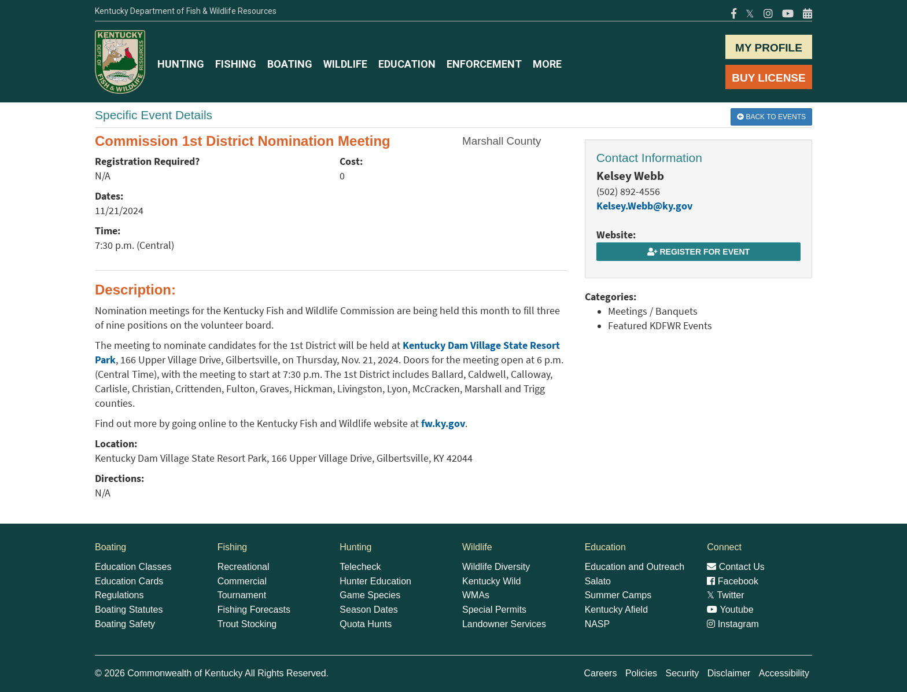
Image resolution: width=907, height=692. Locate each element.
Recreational (243, 567)
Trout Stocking (247, 624)
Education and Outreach (635, 567)
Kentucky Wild (491, 581)
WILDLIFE (345, 64)
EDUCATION (407, 64)
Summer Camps (618, 595)
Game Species (370, 595)
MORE (547, 64)
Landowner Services (504, 624)
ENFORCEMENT (484, 64)
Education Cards (129, 581)
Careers (600, 673)
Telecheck (360, 567)
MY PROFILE (768, 48)
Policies (641, 673)
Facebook (732, 581)
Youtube (730, 609)
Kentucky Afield (616, 609)
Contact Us (736, 567)
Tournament (242, 595)
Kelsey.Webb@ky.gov (644, 206)
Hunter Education (375, 581)
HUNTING (180, 64)
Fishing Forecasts (253, 609)
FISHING (235, 64)
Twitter (725, 595)
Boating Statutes (129, 609)
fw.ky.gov (443, 423)
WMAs (475, 595)
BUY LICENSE (768, 78)
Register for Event (698, 251)
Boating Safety (125, 624)
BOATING (289, 64)
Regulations (119, 595)
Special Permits (494, 609)
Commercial (242, 581)
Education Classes (133, 567)
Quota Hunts (366, 624)
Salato (598, 581)
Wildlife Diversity (496, 567)
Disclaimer (729, 673)
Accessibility (784, 673)
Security (682, 673)
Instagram (733, 624)
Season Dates (369, 609)
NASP (597, 624)
